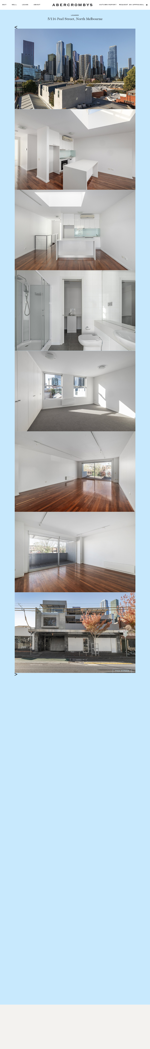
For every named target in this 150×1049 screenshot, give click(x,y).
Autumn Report (108, 4)
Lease (25, 4)
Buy (4, 4)
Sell (14, 4)
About (37, 4)
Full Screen (122, 671)
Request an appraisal (131, 4)
